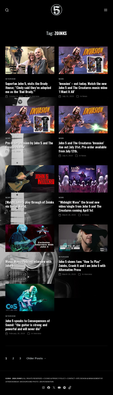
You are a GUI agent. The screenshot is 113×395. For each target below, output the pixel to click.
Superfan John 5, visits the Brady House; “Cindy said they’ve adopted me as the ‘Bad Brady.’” (28, 87)
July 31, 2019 (68, 96)
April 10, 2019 (15, 211)
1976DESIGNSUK (12, 382)
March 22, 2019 (15, 270)
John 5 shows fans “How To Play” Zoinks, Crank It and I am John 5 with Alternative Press (82, 265)
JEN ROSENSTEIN (46, 382)
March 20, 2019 (69, 274)
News (61, 79)
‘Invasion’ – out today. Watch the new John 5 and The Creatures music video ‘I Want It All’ (83, 87)
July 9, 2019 (67, 156)
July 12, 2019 (14, 152)
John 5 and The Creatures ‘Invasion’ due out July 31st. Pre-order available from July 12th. (82, 146)
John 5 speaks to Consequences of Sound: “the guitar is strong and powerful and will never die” (27, 324)
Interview (10, 79)
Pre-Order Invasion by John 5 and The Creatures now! (29, 144)
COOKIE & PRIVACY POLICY (55, 378)
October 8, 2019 (16, 96)
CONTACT (71, 378)
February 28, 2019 (17, 333)
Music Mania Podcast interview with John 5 (28, 263)
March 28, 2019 (69, 215)
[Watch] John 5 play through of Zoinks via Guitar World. (29, 204)
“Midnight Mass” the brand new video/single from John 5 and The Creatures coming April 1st (80, 206)
